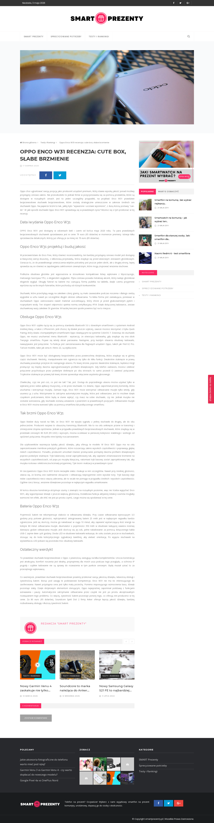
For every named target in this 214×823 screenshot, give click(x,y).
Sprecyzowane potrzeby (66, 36)
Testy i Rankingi (99, 36)
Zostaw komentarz (36, 717)
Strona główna (28, 142)
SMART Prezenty (33, 36)
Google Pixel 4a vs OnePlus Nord (39, 780)
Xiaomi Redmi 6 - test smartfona (173, 253)
